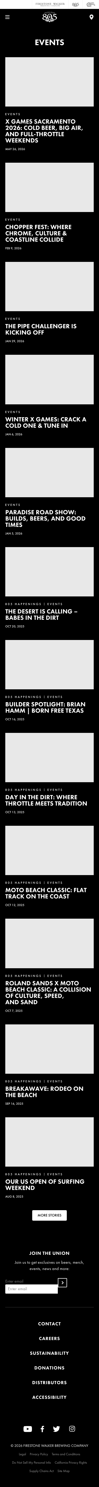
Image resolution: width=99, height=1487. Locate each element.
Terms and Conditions (66, 1454)
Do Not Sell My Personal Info (31, 1462)
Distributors (49, 1383)
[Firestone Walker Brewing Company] (50, 4)
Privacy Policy (39, 1454)
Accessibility (49, 1397)
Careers (49, 1339)
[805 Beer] (76, 4)
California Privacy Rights (71, 1462)
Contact (49, 1324)
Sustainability (49, 1353)
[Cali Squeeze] (91, 4)
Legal (22, 1454)
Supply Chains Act (41, 1471)
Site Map (64, 1471)
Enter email (31, 1286)
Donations (49, 1368)
